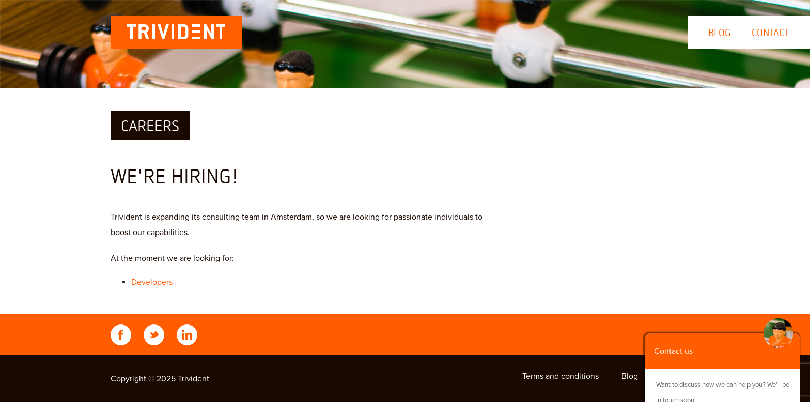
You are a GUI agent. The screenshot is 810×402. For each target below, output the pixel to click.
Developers (152, 282)
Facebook (121, 334)
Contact (770, 32)
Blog (719, 32)
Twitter (154, 334)
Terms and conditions (560, 376)
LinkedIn (187, 334)
